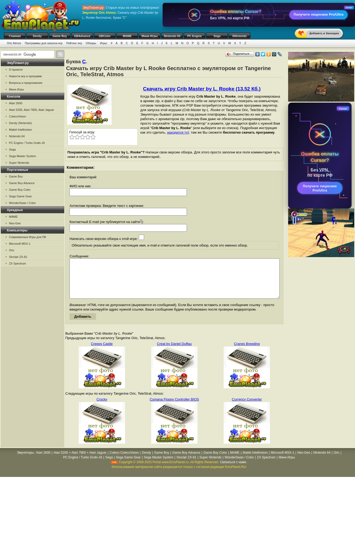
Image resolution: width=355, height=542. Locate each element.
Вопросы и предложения (25, 82)
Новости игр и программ (25, 76)
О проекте (16, 69)
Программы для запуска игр (44, 43)
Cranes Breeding (247, 352)
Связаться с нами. (233, 470)
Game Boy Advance (22, 183)
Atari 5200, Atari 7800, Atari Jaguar (31, 109)
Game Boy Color (19, 189)
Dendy (37, 36)
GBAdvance (82, 36)
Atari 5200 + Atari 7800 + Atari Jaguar (80, 460)
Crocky (101, 407)
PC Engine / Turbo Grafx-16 (27, 142)
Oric (11, 250)
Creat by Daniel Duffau (174, 352)
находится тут (178, 132)
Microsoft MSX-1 (19, 243)
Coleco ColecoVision (124, 460)
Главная (15, 36)
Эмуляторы (25, 460)
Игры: (104, 43)
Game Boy (60, 36)
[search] (27, 54)
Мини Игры (150, 36)
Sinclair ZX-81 (18, 256)
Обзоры (91, 43)
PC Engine (194, 36)
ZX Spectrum (17, 263)
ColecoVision (17, 116)
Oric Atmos (14, 43)
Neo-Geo (15, 223)
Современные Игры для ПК (27, 237)
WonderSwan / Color (22, 202)
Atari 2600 (15, 103)
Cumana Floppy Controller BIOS (174, 407)
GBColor (104, 36)
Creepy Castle (102, 352)
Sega (217, 36)
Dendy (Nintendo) (20, 123)
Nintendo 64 (172, 36)
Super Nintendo (19, 162)
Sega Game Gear (20, 196)
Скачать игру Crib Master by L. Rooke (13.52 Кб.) (202, 89)
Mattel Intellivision (20, 129)
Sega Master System (22, 156)
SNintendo (239, 36)
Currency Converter (247, 407)
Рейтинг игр (74, 43)
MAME (127, 36)
